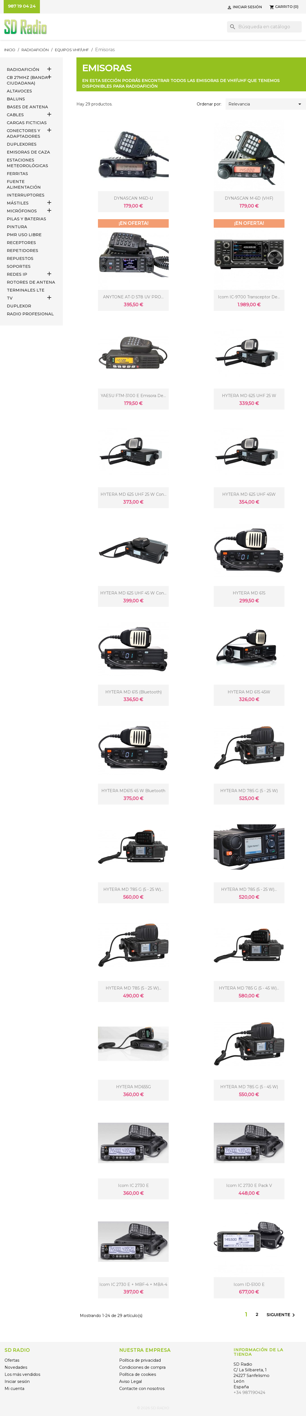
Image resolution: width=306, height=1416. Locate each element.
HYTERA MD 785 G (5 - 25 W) (249, 790)
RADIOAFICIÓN (23, 69)
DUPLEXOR (19, 306)
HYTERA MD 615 (249, 593)
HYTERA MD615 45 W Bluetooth (133, 790)
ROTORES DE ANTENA (31, 282)
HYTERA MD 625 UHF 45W (249, 494)
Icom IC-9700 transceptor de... (249, 296)
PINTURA (17, 226)
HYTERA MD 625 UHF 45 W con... (133, 593)
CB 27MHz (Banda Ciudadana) (27, 80)
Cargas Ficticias (27, 122)
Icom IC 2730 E (133, 1185)
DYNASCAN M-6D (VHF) (249, 198)
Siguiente (282, 1315)
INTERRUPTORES (25, 195)
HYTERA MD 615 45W (249, 692)
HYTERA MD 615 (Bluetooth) (133, 692)
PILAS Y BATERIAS (26, 218)
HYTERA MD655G (133, 1086)
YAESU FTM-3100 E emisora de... (133, 395)
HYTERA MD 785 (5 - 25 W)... (249, 889)
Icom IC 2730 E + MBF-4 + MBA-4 (133, 1284)
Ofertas (12, 1360)
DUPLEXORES (22, 144)
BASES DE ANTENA (27, 106)
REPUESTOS (20, 258)
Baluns (16, 99)
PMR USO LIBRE (24, 234)
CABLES (15, 114)
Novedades (16, 1367)
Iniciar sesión (17, 1381)
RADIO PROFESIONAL (30, 313)
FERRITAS (17, 173)
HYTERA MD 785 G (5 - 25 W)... (133, 889)
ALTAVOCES (19, 91)
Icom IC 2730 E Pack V (249, 1185)
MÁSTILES (18, 203)
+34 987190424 (249, 1392)
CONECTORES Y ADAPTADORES (23, 133)
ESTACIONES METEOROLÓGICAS (27, 163)
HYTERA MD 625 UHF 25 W (249, 395)
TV (9, 298)
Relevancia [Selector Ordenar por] (265, 104)
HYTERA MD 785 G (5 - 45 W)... (249, 988)
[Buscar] (264, 27)
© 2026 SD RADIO (153, 1408)
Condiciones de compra (142, 1367)
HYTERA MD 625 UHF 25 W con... (133, 494)
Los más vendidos (22, 1374)
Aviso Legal (130, 1381)
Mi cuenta (14, 1388)
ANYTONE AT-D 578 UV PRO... (133, 296)
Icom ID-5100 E (249, 1284)
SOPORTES (19, 266)
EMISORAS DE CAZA (28, 152)
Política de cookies (137, 1374)
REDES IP (17, 274)
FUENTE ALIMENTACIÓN (24, 184)
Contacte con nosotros (141, 1388)
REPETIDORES (22, 250)
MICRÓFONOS (22, 211)
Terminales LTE (25, 290)
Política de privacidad (140, 1360)
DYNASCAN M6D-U (133, 198)
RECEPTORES (21, 242)
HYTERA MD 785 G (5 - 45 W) (249, 1086)
